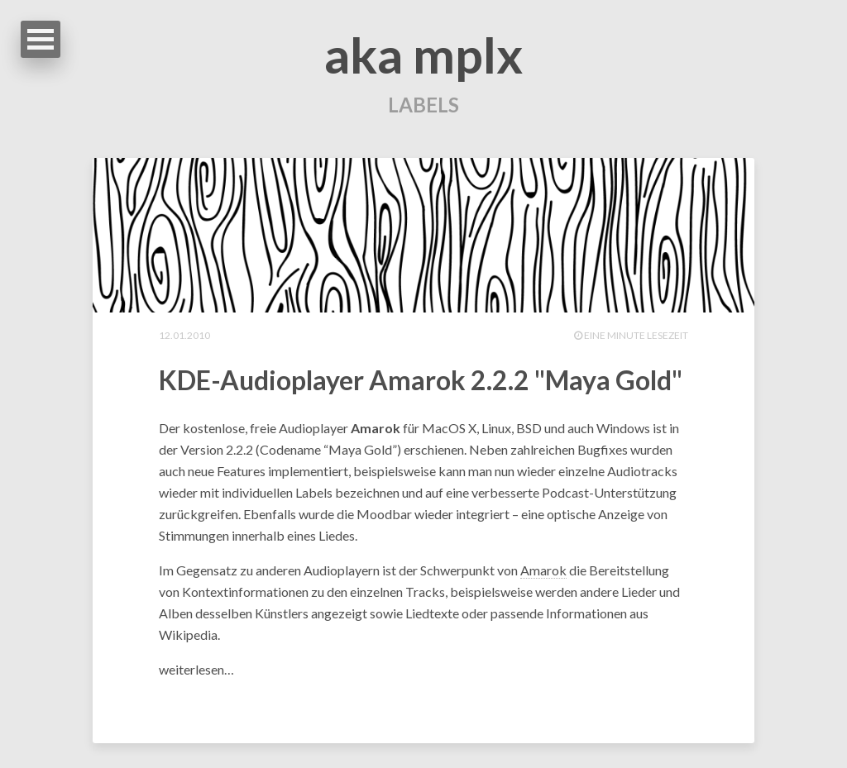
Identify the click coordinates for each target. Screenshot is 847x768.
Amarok (543, 570)
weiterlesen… (196, 669)
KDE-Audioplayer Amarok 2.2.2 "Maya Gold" (420, 380)
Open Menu (40, 39)
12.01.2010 (184, 335)
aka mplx (423, 54)
